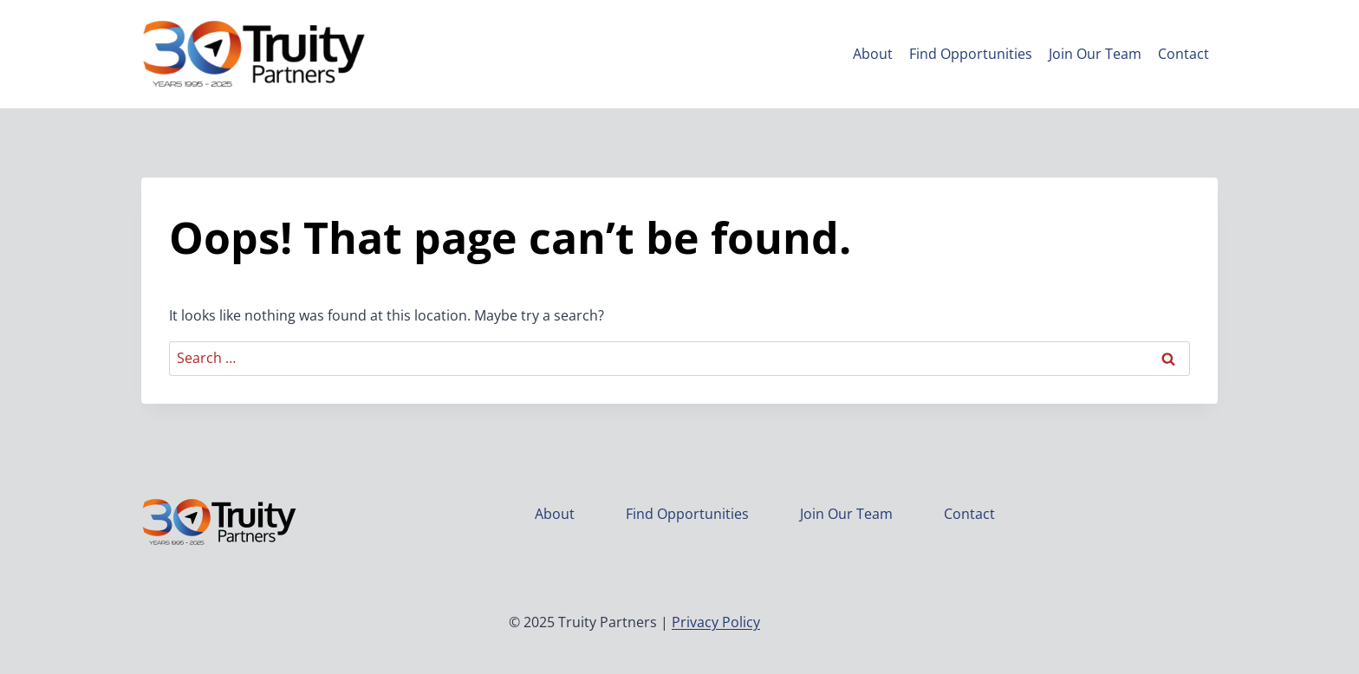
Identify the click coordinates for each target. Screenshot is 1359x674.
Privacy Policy (716, 622)
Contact (1183, 53)
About (873, 53)
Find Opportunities (970, 53)
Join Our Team (1095, 53)
